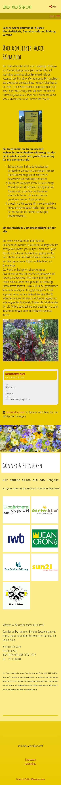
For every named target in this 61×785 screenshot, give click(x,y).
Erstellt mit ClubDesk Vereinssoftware (30, 779)
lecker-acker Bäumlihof (17, 7)
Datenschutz (30, 764)
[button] (30, 387)
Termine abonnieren (15, 412)
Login (53, 6)
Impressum (30, 759)
